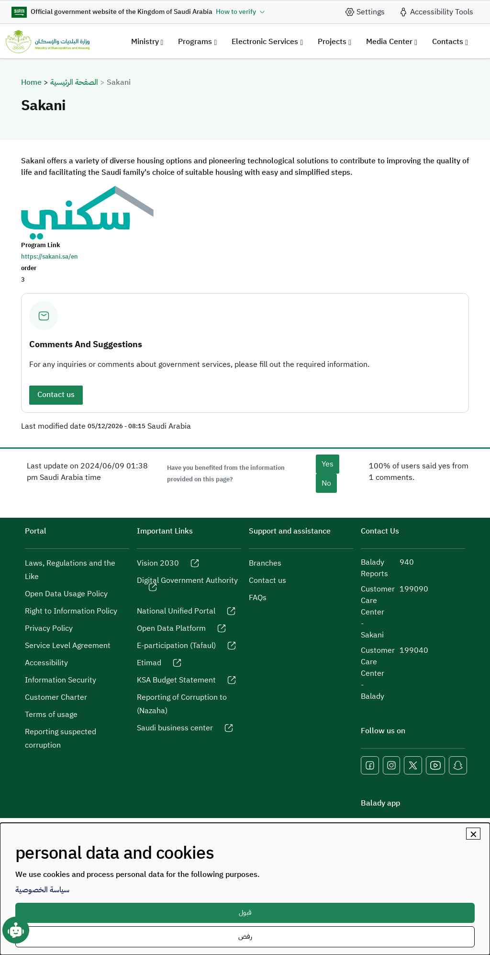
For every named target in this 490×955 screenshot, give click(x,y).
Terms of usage (51, 714)
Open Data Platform (171, 628)
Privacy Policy (49, 628)
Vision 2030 (158, 563)
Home (31, 82)
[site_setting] (364, 12)
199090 (414, 589)
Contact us (56, 394)
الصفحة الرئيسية (74, 82)
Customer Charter (56, 697)
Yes (328, 464)
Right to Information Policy (71, 611)
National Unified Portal (176, 611)
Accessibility (46, 663)
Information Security (60, 680)
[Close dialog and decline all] (473, 834)
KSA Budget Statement (176, 680)
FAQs (258, 597)
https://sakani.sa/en (49, 256)
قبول (245, 913)
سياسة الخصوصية (42, 890)
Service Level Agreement (68, 645)
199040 (414, 650)
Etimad (149, 663)
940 (407, 562)
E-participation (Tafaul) (176, 645)
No (326, 483)
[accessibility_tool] (436, 12)
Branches (265, 563)
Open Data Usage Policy (66, 594)
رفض (245, 937)
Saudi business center (175, 728)
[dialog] (245, 889)
